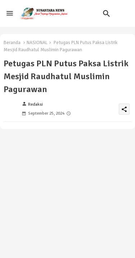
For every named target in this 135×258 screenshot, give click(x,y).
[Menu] (9, 13)
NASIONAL (37, 43)
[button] (106, 13)
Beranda (12, 43)
